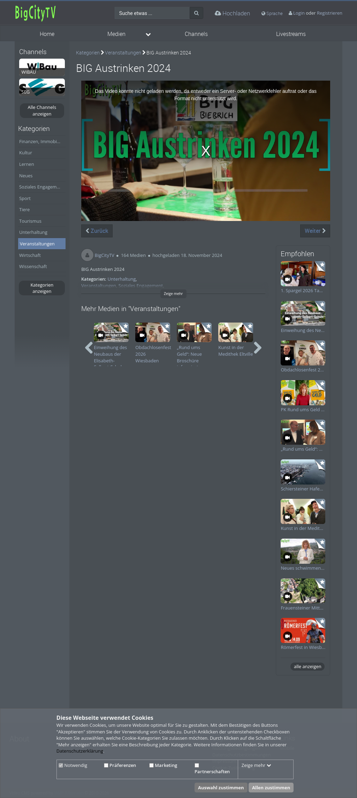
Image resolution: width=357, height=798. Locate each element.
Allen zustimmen (271, 787)
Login (299, 13)
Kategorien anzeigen (41, 288)
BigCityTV (104, 255)
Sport (25, 198)
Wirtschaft (30, 255)
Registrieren (329, 13)
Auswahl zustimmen (221, 787)
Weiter (315, 231)
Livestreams (291, 34)
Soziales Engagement (41, 187)
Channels (196, 34)
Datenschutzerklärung (79, 751)
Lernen (26, 164)
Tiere (24, 209)
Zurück (97, 231)
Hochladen (232, 13)
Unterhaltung (33, 232)
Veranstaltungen (37, 244)
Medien (116, 34)
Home (47, 34)
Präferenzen (120, 765)
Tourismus (30, 221)
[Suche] (196, 13)
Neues (26, 175)
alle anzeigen (307, 666)
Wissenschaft (33, 266)
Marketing (163, 765)
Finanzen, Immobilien (41, 141)
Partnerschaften (212, 769)
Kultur (25, 152)
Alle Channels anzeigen (42, 110)
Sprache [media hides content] (272, 13)
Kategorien (88, 52)
